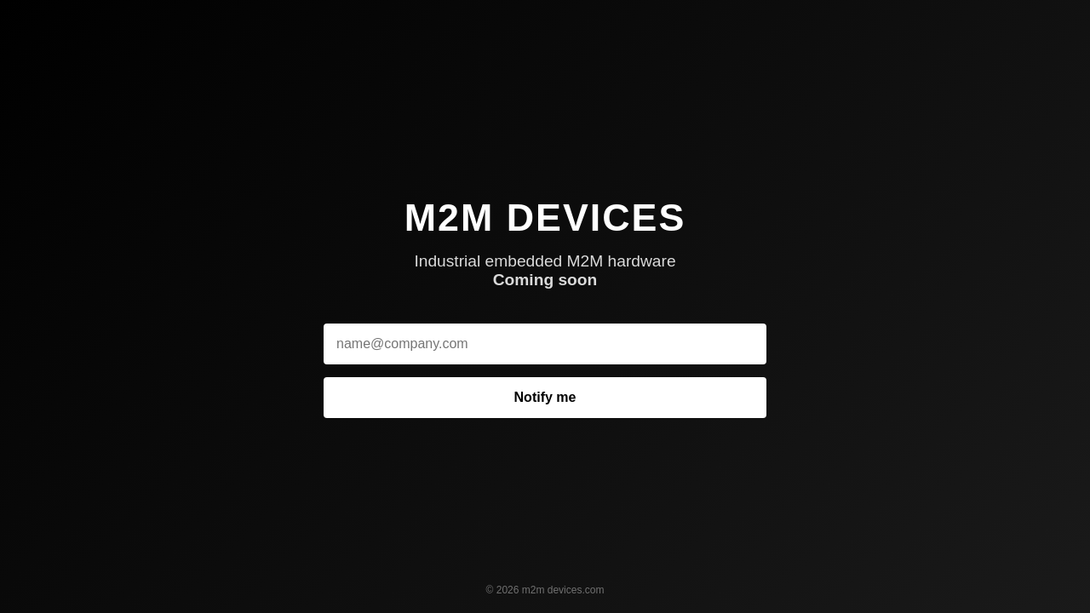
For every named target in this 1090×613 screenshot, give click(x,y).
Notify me (545, 397)
